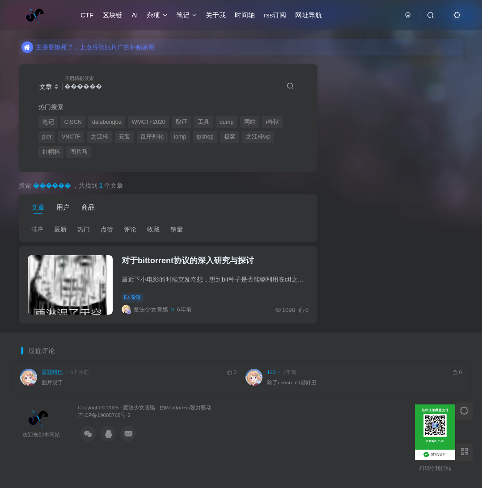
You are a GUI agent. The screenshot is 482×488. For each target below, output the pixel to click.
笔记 (186, 15)
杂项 (157, 15)
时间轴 (245, 15)
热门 (83, 229)
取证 (181, 122)
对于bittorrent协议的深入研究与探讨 (188, 260)
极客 (230, 137)
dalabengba (107, 122)
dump (227, 122)
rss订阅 (275, 15)
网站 (250, 122)
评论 (130, 229)
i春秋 (272, 122)
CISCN (73, 122)
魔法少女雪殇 (139, 407)
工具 (203, 122)
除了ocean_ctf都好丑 (292, 382)
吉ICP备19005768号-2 (104, 415)
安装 (124, 137)
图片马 (79, 152)
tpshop (205, 137)
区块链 (112, 15)
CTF (86, 15)
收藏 (153, 229)
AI (134, 15)
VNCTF (71, 137)
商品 (88, 207)
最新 (60, 229)
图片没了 (52, 382)
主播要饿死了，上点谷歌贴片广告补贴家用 (88, 51)
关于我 (216, 15)
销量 (176, 229)
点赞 (107, 229)
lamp (180, 137)
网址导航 (308, 15)
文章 (38, 207)
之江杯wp (258, 137)
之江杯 (99, 137)
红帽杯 (51, 152)
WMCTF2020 (148, 122)
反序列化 (152, 137)
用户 (63, 207)
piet (46, 137)
